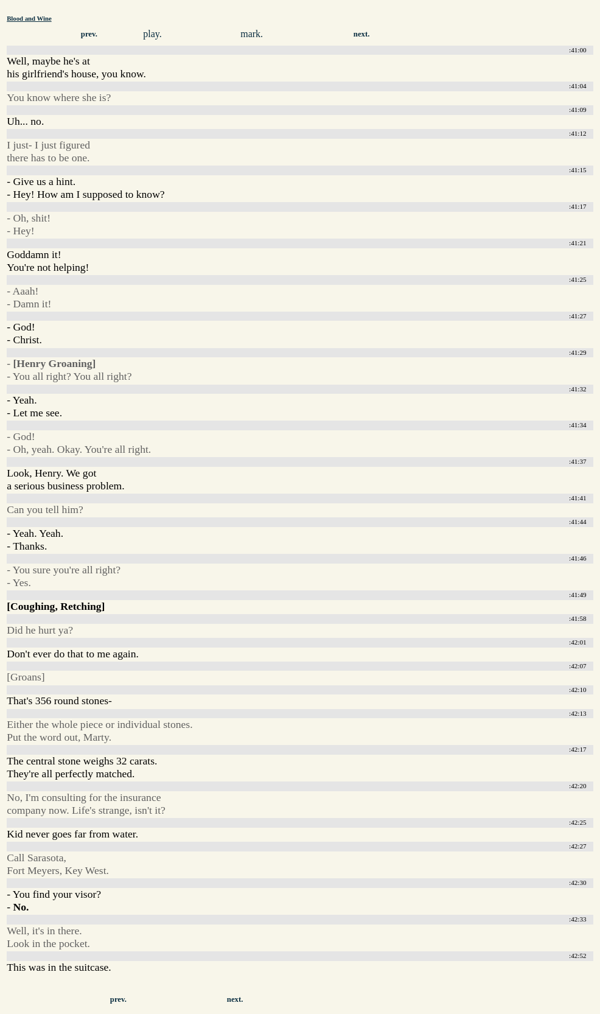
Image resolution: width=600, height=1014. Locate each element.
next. (362, 34)
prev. (89, 34)
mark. (251, 34)
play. (152, 34)
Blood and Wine (29, 18)
